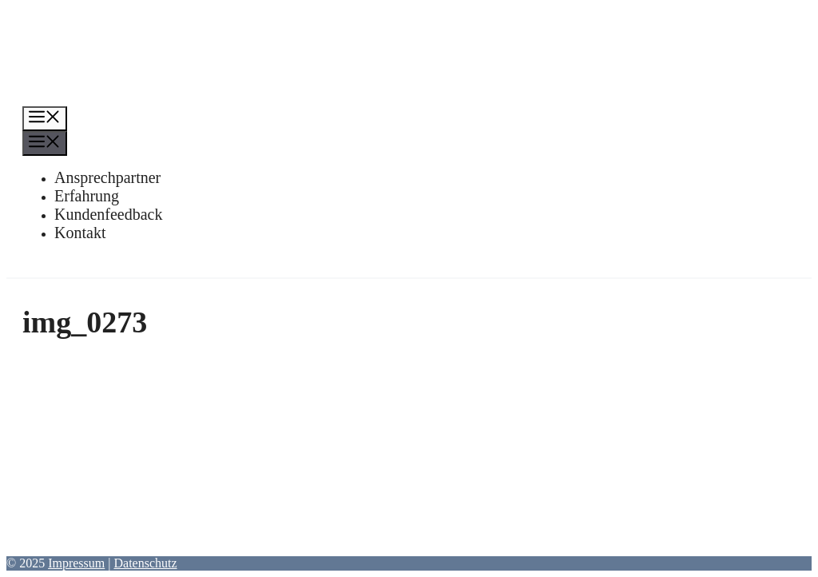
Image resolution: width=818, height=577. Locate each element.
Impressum (76, 563)
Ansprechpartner (107, 177)
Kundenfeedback (108, 214)
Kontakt (79, 232)
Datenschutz (145, 563)
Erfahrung (86, 196)
